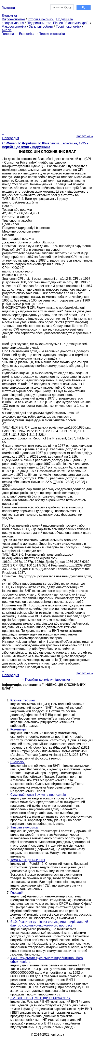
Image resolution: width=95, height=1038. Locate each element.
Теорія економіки (68, 26)
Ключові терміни (22, 700)
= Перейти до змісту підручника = (47, 679)
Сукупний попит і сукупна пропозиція (38, 794)
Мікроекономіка (13, 19)
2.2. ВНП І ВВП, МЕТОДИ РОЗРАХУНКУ (40, 998)
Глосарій (16, 892)
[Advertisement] (47, 83)
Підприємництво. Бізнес (45, 23)
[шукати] (61, 7)
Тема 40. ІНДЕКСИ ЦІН (27, 860)
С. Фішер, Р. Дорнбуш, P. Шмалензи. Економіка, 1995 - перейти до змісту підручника (45, 145)
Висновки (17, 762)
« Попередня (10, 136)
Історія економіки (41, 19)
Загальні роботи (41, 26)
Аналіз (7, 30)
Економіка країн (77, 23)
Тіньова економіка (24, 827)
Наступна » (84, 136)
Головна (8, 33)
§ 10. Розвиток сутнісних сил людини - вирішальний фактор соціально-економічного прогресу (49, 923)
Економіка (9, 15)
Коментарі (18, 729)
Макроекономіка (14, 26)
